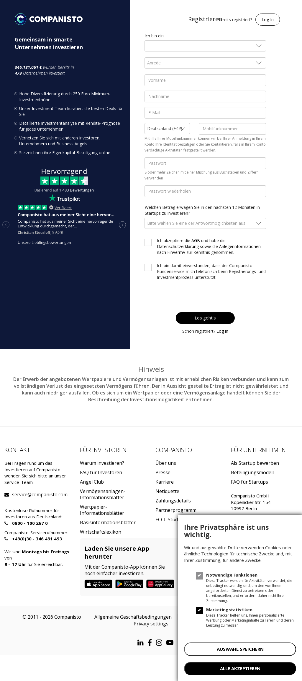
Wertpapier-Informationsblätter (102, 510)
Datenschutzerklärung (178, 246)
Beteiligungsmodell (252, 472)
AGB (195, 240)
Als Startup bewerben (255, 463)
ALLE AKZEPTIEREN (240, 668)
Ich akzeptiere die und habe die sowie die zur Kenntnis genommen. (209, 246)
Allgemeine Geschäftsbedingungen (133, 617)
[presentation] (215, 296)
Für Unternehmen (258, 450)
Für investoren (103, 450)
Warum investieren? (102, 463)
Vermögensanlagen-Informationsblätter (102, 494)
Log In (268, 19)
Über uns (165, 463)
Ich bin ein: (155, 36)
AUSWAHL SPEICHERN (240, 649)
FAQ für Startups (249, 482)
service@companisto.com (19, 495)
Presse (162, 472)
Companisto (173, 450)
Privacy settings (151, 623)
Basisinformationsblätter (108, 523)
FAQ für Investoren (101, 472)
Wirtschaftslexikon (100, 532)
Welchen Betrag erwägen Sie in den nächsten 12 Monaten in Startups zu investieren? (202, 210)
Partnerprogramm (175, 510)
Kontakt (17, 450)
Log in (222, 331)
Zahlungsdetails (173, 501)
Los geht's (205, 318)
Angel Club (92, 482)
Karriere (164, 482)
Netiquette (167, 491)
